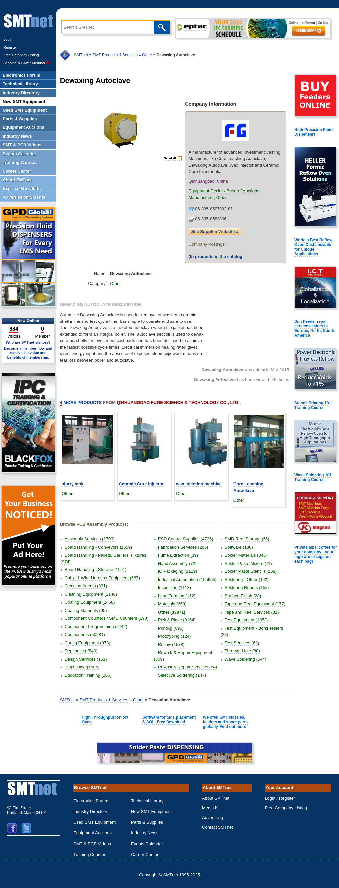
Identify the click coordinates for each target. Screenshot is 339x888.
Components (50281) (85, 634)
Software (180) (239, 547)
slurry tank (72, 483)
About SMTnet (215, 798)
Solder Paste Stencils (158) (251, 571)
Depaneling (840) (81, 650)
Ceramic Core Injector (141, 483)
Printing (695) (171, 628)
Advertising (212, 817)
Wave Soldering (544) (245, 659)
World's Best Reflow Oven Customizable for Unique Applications (313, 247)
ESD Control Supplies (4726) (185, 538)
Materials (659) (172, 603)
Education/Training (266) (88, 675)
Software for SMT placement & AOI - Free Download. (169, 719)
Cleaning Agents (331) (86, 585)
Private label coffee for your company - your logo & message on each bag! (315, 554)
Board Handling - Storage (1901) (96, 569)
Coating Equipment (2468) (90, 602)
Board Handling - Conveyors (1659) (98, 547)
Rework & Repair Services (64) (187, 667)
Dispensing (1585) (82, 667)
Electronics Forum (90, 800)
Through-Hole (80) (242, 650)
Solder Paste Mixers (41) (248, 563)
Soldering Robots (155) (247, 587)
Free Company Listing (21, 55)
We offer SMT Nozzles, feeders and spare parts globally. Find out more (225, 722)
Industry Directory (90, 811)
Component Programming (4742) (96, 626)
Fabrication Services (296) (183, 547)
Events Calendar (147, 843)
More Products (81, 402)
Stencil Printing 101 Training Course (312, 405)
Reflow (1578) (171, 644)
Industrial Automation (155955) (187, 579)
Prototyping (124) (174, 636)
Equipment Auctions (92, 832)
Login (7, 39)
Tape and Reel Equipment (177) (255, 603)
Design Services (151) (86, 659)
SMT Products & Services (115, 55)
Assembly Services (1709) (90, 538)
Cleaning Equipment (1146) (91, 594)
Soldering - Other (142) (247, 579)
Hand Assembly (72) (177, 563)
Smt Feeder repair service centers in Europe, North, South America (314, 328)
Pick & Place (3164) (177, 619)
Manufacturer (201, 197)
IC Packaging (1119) (177, 571)
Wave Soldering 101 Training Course (313, 477)
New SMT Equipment (151, 811)
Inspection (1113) (174, 587)
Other (147, 55)
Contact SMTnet (217, 827)
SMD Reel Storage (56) (247, 538)
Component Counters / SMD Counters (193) (107, 618)
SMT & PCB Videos (92, 843)
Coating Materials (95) (86, 610)
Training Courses (89, 854)
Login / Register (280, 798)
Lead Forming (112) (177, 595)
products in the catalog (216, 256)
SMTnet (81, 55)
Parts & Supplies (147, 822)
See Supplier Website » (215, 231)
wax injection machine (199, 483)
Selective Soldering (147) (182, 675)
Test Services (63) (242, 642)
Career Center (144, 854)
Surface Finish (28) (243, 595)
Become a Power (26, 63)
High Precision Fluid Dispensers (313, 132)
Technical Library (147, 800)
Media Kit (211, 807)
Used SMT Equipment (94, 822)
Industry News (144, 832)
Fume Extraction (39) (178, 555)
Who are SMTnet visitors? (28, 342)
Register (10, 47)
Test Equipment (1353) (246, 619)
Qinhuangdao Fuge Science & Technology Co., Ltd (177, 402)
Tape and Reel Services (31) (252, 612)
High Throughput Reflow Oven (105, 719)
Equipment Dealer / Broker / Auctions (224, 190)
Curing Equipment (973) (87, 642)
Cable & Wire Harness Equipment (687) (102, 577)
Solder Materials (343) (246, 555)
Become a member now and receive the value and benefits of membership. (28, 352)
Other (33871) (171, 612)
